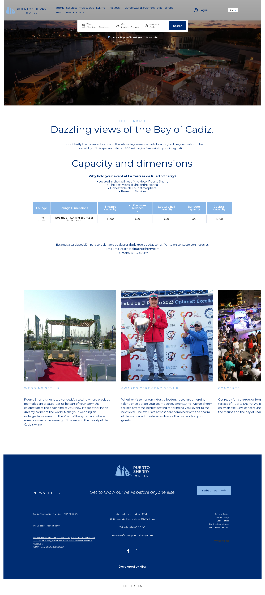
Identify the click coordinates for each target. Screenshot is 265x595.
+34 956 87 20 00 (135, 527)
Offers (168, 8)
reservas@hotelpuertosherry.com (132, 535)
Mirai (143, 566)
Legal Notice (223, 520)
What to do (64, 12)
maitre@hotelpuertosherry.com (137, 248)
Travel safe (86, 8)
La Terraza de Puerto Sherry (143, 8)
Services (71, 8)
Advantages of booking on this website (135, 37)
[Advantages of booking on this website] (109, 37)
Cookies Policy (222, 517)
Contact (82, 12)
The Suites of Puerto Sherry (46, 525)
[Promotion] (157, 27)
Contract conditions (219, 524)
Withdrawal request (219, 527)
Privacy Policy (222, 514)
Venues (116, 8)
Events (102, 8)
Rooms (59, 8)
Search (177, 26)
